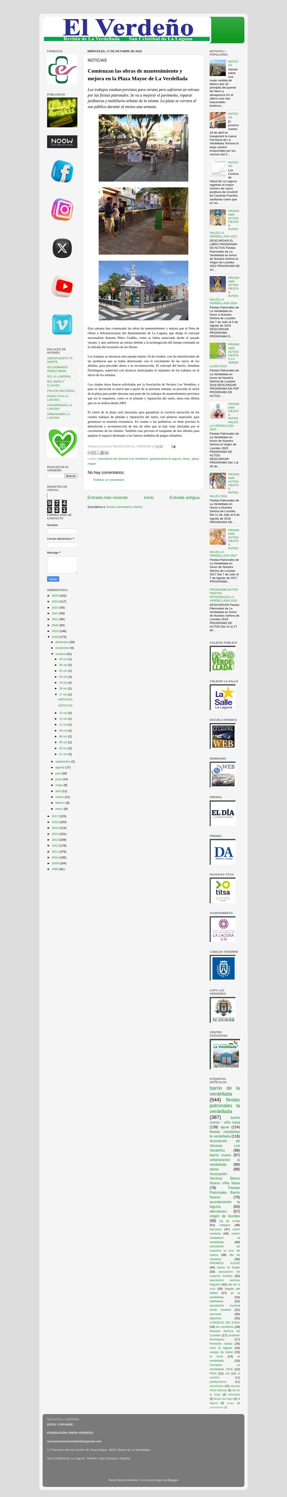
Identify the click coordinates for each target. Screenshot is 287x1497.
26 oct (63, 665)
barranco (216, 1229)
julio (58, 773)
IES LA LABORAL (59, 376)
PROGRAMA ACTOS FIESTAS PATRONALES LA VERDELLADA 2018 (224, 595)
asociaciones (217, 1407)
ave (227, 1373)
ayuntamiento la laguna (165, 458)
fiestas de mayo (223, 1398)
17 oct (63, 694)
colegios (224, 1225)
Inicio (149, 497)
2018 (55, 637)
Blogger (173, 1480)
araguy (230, 1403)
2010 (55, 857)
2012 (55, 845)
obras (186, 458)
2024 (55, 601)
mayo (59, 785)
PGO (213, 1373)
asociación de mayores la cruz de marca (225, 1251)
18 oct (63, 688)
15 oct (63, 713)
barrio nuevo (220, 1155)
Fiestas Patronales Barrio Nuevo (225, 1192)
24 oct (63, 676)
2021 (55, 619)
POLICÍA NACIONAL (61, 390)
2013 (55, 839)
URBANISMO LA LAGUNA (58, 415)
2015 (55, 828)
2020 (55, 625)
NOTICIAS (65, 699)
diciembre (62, 642)
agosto (60, 767)
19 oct (63, 682)
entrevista (234, 1394)
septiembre (63, 761)
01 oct (63, 754)
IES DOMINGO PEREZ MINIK (57, 369)
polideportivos (218, 1381)
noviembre (62, 648)
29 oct (63, 659)
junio (59, 779)
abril (58, 791)
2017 (55, 816)
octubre (60, 654)
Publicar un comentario (108, 479)
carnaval (215, 1314)
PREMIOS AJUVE (225, 1263)
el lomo (216, 1356)
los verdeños (225, 1326)
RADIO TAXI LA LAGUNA (57, 397)
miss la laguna (221, 1348)
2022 (55, 613)
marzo (60, 797)
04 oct (63, 748)
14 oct (63, 718)
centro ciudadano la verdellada (225, 1238)
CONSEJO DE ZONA (225, 1322)
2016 (55, 822)
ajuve (224, 1127)
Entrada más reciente (107, 497)
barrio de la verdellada (225, 1091)
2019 (55, 631)
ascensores (217, 1386)
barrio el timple (228, 1267)
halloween (216, 1301)
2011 (55, 851)
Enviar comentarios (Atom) (125, 507)
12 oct (63, 724)
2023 (55, 607)
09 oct (63, 730)
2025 (55, 595)
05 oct (63, 742)
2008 (55, 869)
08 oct (63, 736)
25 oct (63, 670)
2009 (55, 863)
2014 (55, 834)
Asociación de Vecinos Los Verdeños (123, 458)
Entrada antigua (185, 497)
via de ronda (229, 1221)
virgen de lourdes (225, 1216)
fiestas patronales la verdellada (225, 1105)
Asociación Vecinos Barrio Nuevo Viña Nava (225, 1178)
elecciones (218, 1211)
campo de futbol (221, 1352)
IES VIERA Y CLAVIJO (56, 383)
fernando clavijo (221, 1343)
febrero (60, 802)
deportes (216, 1318)
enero (59, 808)
